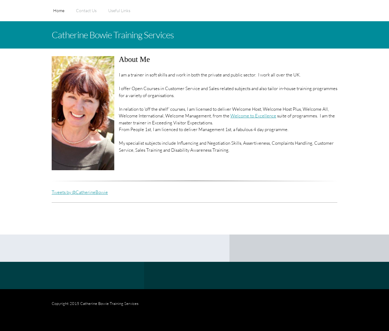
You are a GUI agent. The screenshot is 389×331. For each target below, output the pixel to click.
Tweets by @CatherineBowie (80, 192)
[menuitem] (58, 13)
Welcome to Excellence (253, 115)
